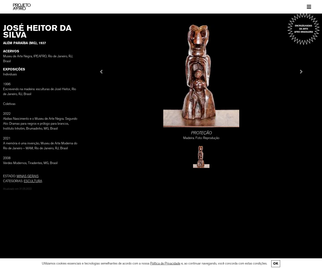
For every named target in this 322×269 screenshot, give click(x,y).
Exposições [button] (14, 69)
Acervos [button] (11, 51)
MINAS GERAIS (28, 176)
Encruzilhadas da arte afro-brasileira (303, 29)
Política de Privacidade (165, 263)
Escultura (33, 181)
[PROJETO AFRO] (21, 7)
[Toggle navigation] (309, 6)
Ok (275, 264)
